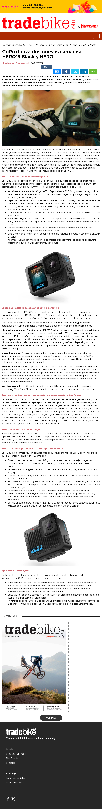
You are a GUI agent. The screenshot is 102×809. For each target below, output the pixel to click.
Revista (9, 749)
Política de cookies (15, 782)
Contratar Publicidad (16, 754)
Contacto (10, 763)
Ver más (51, 718)
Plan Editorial (12, 758)
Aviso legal (11, 773)
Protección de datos (15, 778)
